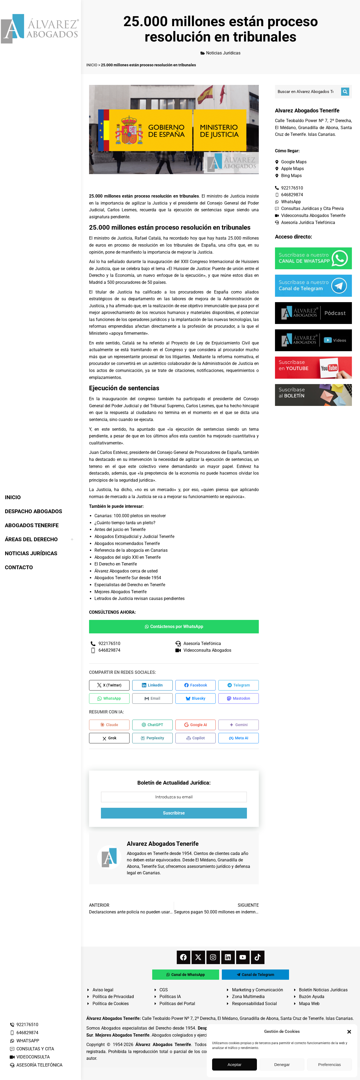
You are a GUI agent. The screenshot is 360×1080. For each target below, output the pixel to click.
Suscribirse (174, 813)
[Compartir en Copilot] (195, 738)
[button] (349, 1031)
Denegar (282, 1064)
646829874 (23, 1032)
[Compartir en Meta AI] (238, 738)
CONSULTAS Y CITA (31, 1048)
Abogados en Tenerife (147, 854)
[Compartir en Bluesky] (195, 698)
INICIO (91, 65)
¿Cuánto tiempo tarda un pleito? (124, 522)
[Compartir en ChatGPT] (152, 725)
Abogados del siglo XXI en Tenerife (127, 557)
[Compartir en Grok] (109, 738)
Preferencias (329, 1064)
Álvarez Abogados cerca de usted (126, 571)
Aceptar (234, 1064)
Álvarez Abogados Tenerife (163, 1045)
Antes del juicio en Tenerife (119, 529)
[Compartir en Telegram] (238, 685)
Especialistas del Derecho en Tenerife (129, 584)
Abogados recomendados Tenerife (127, 543)
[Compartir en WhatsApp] (109, 698)
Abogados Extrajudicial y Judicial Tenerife (134, 536)
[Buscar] (345, 92)
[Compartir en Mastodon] (238, 698)
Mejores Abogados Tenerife (120, 591)
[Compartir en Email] (152, 698)
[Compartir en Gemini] (238, 725)
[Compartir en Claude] (109, 725)
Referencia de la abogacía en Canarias (131, 550)
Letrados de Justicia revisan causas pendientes (139, 598)
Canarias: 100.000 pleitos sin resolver (130, 515)
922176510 (23, 1024)
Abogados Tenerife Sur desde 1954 (127, 577)
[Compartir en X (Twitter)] (109, 685)
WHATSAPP (24, 1040)
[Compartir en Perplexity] (152, 738)
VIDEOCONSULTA (29, 1057)
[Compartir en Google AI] (195, 725)
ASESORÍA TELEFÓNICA (35, 1065)
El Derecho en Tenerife (115, 564)
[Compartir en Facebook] (195, 685)
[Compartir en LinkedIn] (152, 685)
